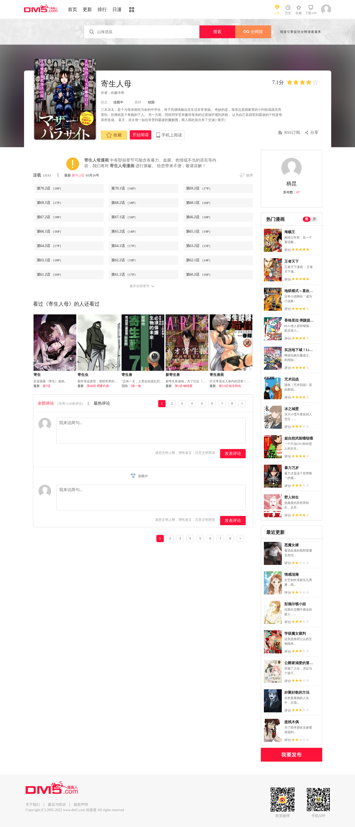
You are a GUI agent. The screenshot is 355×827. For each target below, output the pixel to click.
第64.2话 (50, 246)
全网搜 (253, 31)
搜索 (217, 31)
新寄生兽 (173, 375)
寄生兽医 (217, 375)
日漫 (117, 9)
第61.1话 (124, 274)
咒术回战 (291, 379)
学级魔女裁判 (295, 633)
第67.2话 (50, 217)
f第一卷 (136, 386)
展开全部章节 (139, 286)
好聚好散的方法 (296, 692)
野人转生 (291, 497)
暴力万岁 (291, 468)
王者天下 (291, 261)
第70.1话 (124, 188)
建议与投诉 (57, 804)
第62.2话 (124, 260)
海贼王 (289, 232)
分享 (314, 132)
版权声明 (81, 804)
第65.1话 (199, 231)
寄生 (37, 375)
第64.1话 (124, 246)
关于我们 (33, 804)
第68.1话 (199, 203)
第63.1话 (50, 260)
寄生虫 (83, 375)
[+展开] (220, 120)
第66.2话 (199, 217)
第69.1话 (50, 203)
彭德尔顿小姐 (295, 604)
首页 (72, 9)
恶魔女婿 (291, 545)
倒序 (249, 175)
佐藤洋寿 (117, 93)
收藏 (114, 135)
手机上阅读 (172, 135)
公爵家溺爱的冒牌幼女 (302, 663)
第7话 (46, 386)
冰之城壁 (291, 409)
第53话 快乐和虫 (230, 386)
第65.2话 (124, 231)
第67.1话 (124, 217)
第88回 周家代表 (98, 386)
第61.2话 (50, 274)
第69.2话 (199, 188)
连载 (43, 175)
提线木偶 (291, 722)
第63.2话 (199, 246)
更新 (87, 9)
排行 (102, 9)
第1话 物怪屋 (183, 386)
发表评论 (233, 453)
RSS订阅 (292, 132)
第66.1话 (50, 231)
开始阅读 (140, 135)
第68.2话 (124, 203)
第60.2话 (199, 274)
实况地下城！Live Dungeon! (306, 350)
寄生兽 (127, 375)
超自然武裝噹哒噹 (298, 438)
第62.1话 (199, 260)
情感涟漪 (291, 574)
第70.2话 (78, 175)
